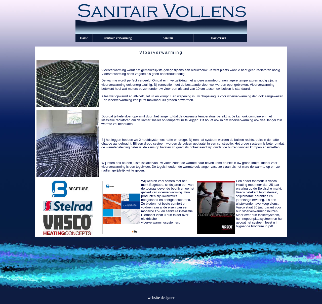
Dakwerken (218, 38)
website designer (160, 297)
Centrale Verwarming (118, 38)
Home (84, 38)
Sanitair (168, 38)
